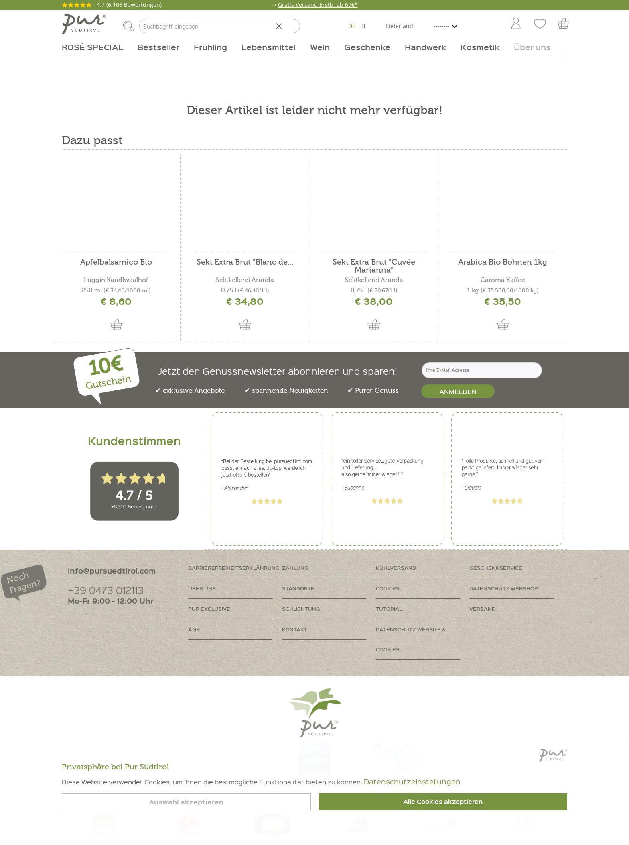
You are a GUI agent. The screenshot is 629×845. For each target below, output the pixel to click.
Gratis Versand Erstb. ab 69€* (318, 4)
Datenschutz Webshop (503, 588)
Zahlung (295, 567)
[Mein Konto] (515, 24)
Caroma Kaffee (503, 280)
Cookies (388, 588)
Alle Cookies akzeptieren (443, 801)
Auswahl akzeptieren (186, 801)
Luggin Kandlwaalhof (116, 280)
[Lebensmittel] (268, 47)
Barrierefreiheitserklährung (234, 567)
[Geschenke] (367, 47)
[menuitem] (515, 24)
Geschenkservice (495, 567)
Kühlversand (396, 567)
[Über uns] (529, 47)
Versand (482, 608)
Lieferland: (400, 26)
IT (363, 25)
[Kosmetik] (480, 47)
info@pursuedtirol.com (112, 570)
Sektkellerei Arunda (245, 280)
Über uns (202, 588)
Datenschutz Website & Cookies (411, 639)
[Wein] (320, 47)
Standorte (298, 588)
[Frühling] (210, 47)
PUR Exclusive (209, 608)
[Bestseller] (158, 47)
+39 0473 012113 (106, 589)
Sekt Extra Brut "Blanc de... (245, 262)
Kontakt (294, 629)
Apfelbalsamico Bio (116, 262)
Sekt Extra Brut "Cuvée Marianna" (374, 266)
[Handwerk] (425, 47)
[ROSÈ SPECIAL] (96, 47)
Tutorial (389, 608)
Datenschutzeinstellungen (412, 781)
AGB (194, 629)
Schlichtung (301, 608)
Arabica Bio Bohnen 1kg (502, 262)
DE (352, 25)
